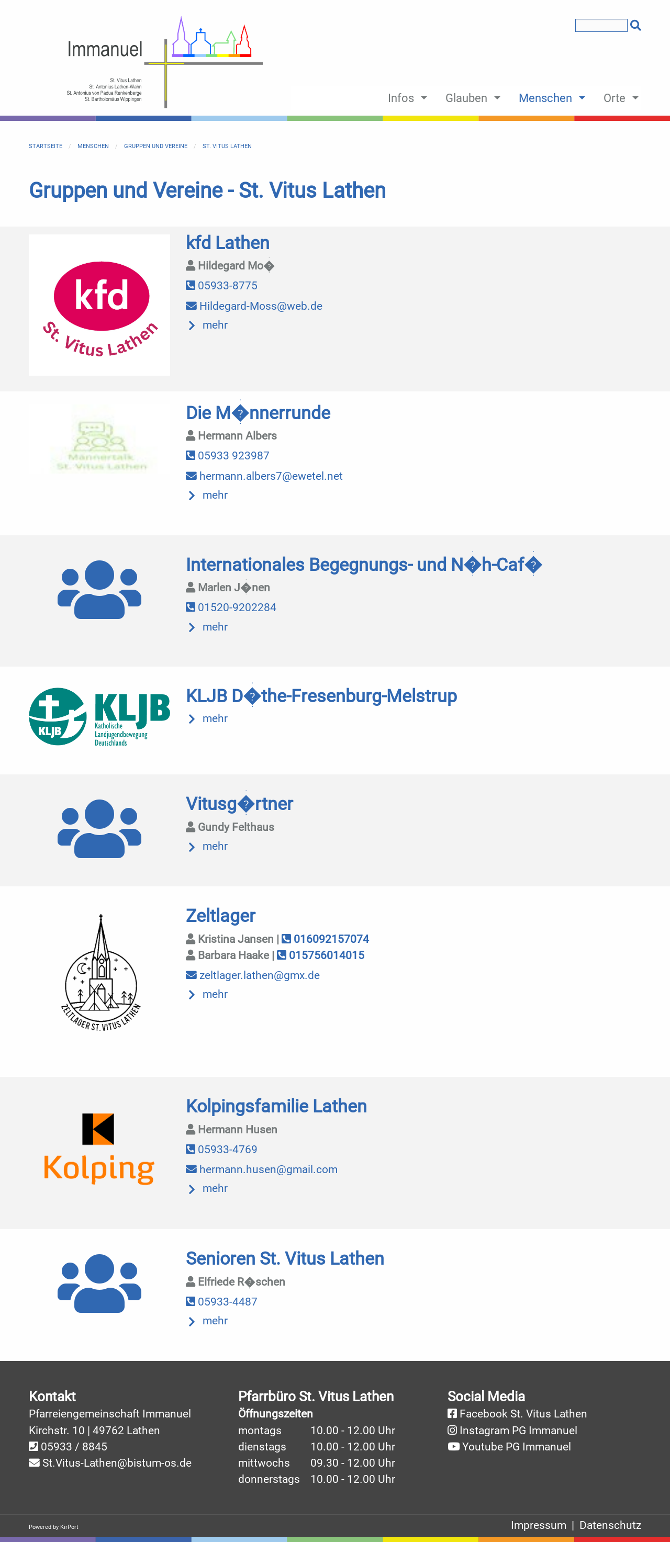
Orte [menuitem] (615, 98)
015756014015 (320, 955)
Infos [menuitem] (401, 98)
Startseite (45, 146)
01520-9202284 (231, 607)
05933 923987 (228, 455)
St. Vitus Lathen (227, 146)
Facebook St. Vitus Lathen (523, 1414)
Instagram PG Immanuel (518, 1430)
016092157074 (325, 939)
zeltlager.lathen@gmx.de (253, 975)
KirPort (69, 1527)
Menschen (93, 146)
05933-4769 (222, 1149)
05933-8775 (222, 285)
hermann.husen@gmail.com (262, 1169)
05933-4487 (222, 1302)
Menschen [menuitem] (545, 98)
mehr (215, 325)
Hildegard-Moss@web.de (254, 306)
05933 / (61, 1446)
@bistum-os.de (154, 1463)
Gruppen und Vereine (155, 146)
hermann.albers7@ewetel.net (264, 476)
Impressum (538, 1525)
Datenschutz (610, 1525)
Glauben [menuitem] (466, 98)
